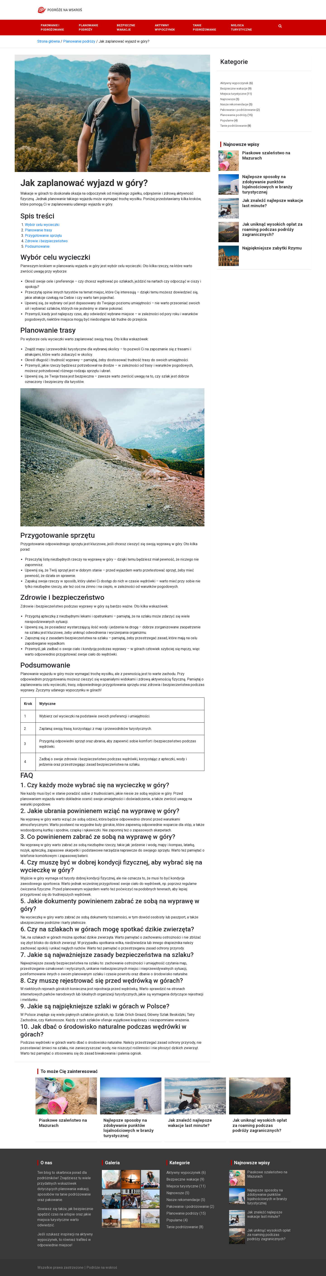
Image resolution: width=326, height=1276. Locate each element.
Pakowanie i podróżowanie (52, 27)
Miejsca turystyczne (241, 27)
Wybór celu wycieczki (42, 225)
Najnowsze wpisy (241, 144)
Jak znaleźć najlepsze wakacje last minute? (272, 203)
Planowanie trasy (38, 230)
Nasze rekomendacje (234, 104)
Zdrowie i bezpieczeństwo (46, 241)
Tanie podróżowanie (204, 27)
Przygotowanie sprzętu (43, 235)
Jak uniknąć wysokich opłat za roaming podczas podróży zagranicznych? (272, 229)
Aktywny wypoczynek (165, 27)
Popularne (226, 120)
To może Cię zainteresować (69, 1071)
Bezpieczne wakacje (126, 27)
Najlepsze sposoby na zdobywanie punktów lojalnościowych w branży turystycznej (267, 184)
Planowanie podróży (88, 27)
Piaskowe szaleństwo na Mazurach (266, 155)
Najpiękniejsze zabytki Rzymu (272, 248)
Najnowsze (227, 99)
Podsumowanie (37, 246)
